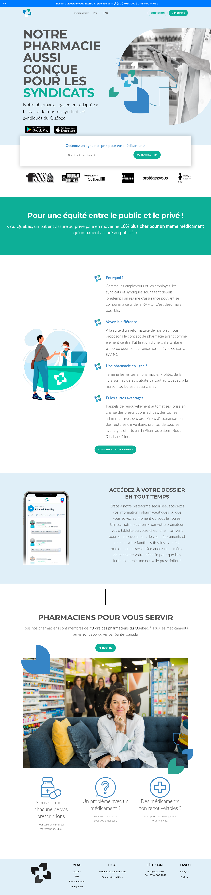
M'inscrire (178, 13)
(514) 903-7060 (126, 3)
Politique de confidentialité (112, 871)
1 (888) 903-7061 (147, 3)
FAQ (105, 12)
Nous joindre (76, 886)
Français (184, 871)
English (184, 877)
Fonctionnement (81, 12)
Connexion (157, 13)
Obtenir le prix (147, 154)
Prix (95, 12)
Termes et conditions (112, 877)
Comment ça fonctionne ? (115, 449)
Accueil (77, 871)
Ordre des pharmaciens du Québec (119, 628)
